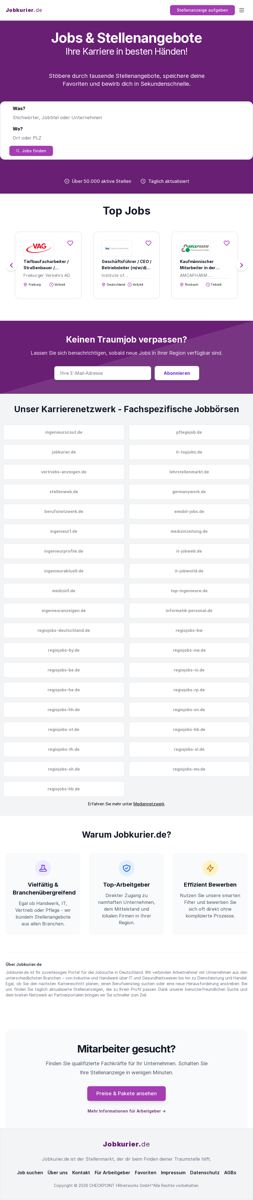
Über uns (58, 1172)
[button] (241, 265)
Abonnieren (177, 373)
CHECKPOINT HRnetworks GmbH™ (121, 1185)
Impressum (173, 1172)
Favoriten (145, 1172)
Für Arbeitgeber (112, 1172)
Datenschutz (205, 1172)
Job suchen (30, 1172)
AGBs (230, 1172)
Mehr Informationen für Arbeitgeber (127, 1111)
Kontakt (81, 1172)
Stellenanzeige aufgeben (202, 10)
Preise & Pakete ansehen (126, 1093)
